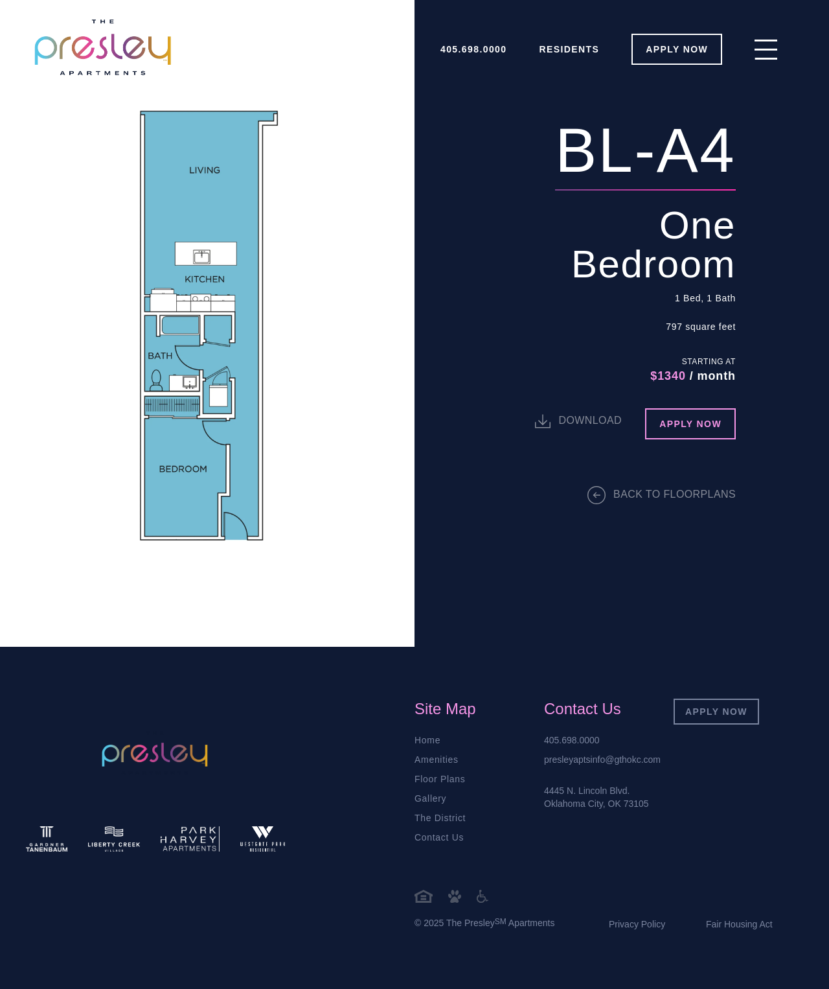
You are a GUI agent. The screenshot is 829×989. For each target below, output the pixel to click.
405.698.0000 (473, 49)
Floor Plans (440, 779)
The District (440, 818)
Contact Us (439, 837)
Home (427, 740)
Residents (569, 49)
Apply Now (716, 711)
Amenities (436, 759)
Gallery (430, 798)
